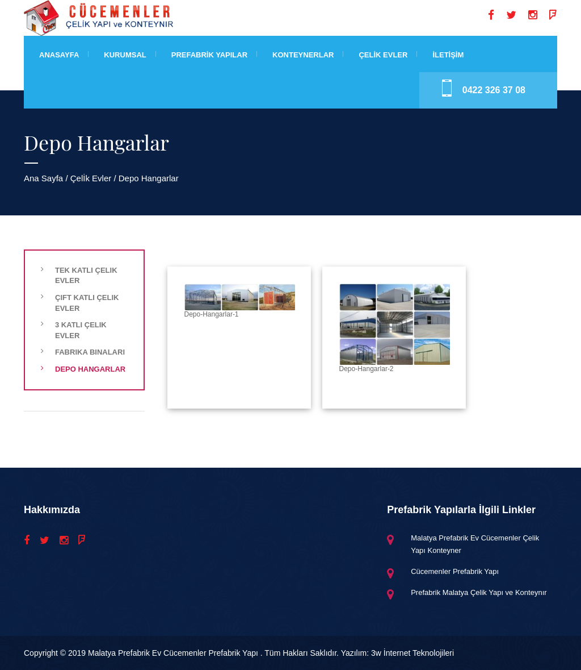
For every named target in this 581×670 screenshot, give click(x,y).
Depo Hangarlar (90, 369)
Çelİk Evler (383, 55)
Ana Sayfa (43, 178)
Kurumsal (125, 55)
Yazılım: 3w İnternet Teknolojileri (397, 652)
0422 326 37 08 (493, 90)
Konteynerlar (303, 55)
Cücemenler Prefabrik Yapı (455, 571)
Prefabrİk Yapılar (209, 55)
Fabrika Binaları (90, 352)
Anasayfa (59, 55)
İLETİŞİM (448, 55)
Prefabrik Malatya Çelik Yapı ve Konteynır (478, 592)
